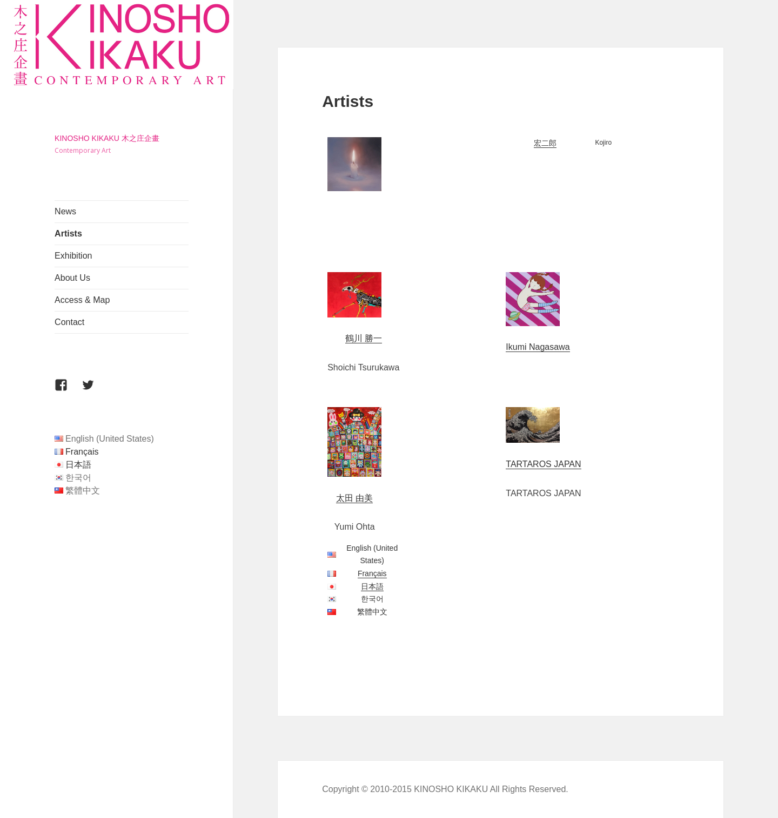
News (65, 211)
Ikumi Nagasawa (537, 346)
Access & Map (82, 300)
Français (81, 451)
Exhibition (73, 255)
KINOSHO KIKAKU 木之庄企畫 (107, 138)
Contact (69, 322)
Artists (68, 233)
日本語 (78, 464)
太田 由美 (354, 498)
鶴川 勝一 (363, 338)
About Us (72, 277)
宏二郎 (545, 143)
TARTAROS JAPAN (543, 464)
